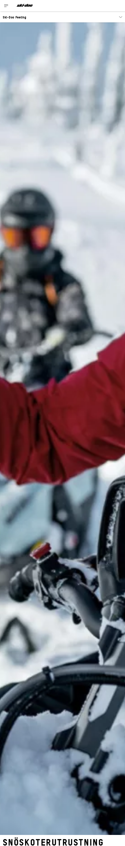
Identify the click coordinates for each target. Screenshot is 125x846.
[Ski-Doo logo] (24, 5)
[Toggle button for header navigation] (6, 5)
